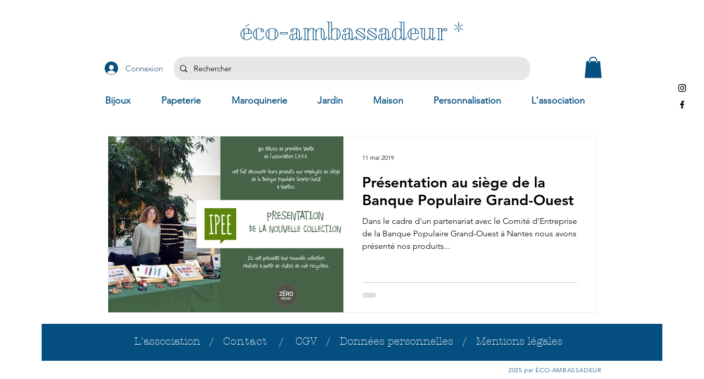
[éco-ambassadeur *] (352, 31)
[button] (593, 67)
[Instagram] (682, 88)
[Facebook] (682, 104)
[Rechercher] (351, 68)
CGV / (318, 341)
